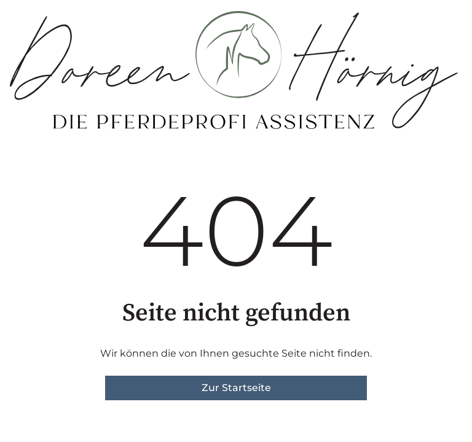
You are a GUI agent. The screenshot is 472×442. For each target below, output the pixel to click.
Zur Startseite (236, 388)
